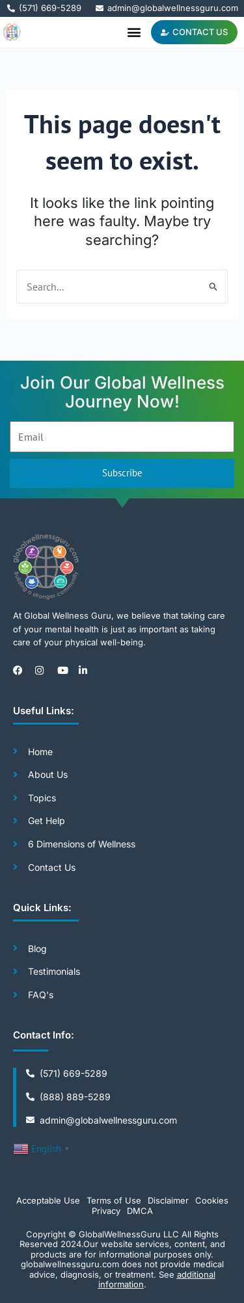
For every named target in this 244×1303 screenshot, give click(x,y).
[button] (133, 32)
